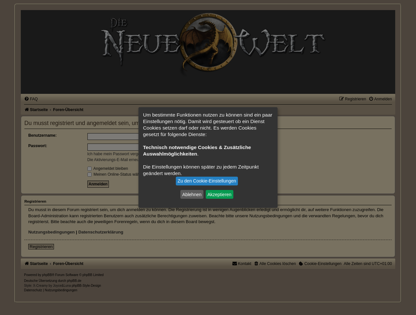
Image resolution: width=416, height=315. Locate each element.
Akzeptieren (219, 194)
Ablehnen (192, 194)
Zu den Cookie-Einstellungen (207, 180)
